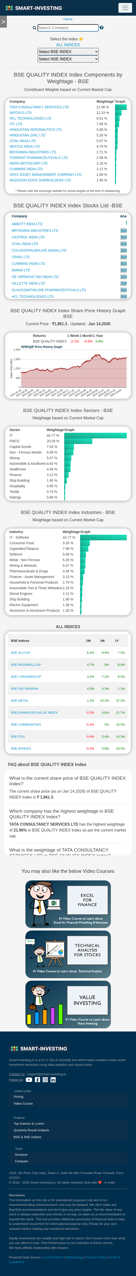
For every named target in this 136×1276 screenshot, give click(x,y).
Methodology (75, 1257)
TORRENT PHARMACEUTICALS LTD (39, 158)
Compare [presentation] (21, 1161)
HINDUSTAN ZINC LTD (27, 135)
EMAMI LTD (21, 270)
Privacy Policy (96, 1257)
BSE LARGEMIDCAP (26, 676)
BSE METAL (20, 700)
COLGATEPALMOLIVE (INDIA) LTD (39, 250)
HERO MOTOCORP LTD (29, 163)
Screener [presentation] (21, 1154)
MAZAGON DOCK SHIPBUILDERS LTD (40, 180)
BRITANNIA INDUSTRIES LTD (33, 152)
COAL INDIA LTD (23, 141)
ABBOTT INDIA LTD (27, 224)
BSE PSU (18, 736)
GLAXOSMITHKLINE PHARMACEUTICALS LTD (49, 290)
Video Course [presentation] (23, 1103)
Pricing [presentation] (18, 1096)
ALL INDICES (68, 45)
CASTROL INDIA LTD (28, 237)
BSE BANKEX (21, 748)
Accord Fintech (52, 1257)
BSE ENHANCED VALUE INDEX (34, 712)
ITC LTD (16, 124)
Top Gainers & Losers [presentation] (29, 1123)
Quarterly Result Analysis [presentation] (31, 1130)
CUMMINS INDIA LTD (26, 169)
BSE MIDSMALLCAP (26, 664)
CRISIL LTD (21, 257)
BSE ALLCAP (20, 653)
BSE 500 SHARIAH (25, 688)
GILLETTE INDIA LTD (28, 283)
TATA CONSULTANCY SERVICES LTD (39, 107)
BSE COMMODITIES (26, 724)
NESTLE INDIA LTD (25, 146)
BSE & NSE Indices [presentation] (27, 1137)
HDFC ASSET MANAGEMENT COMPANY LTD (45, 175)
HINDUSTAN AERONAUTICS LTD (36, 130)
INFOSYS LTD (21, 113)
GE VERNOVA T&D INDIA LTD (35, 277)
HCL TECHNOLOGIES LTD (31, 118)
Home (68, 19)
